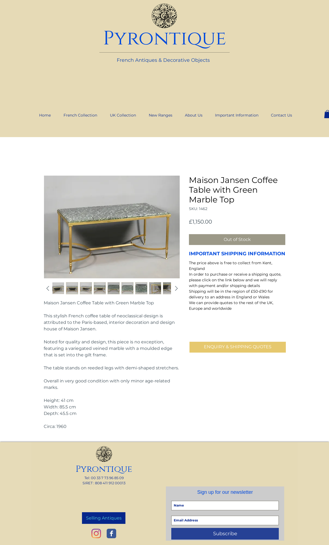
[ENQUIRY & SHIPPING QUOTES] (237, 347)
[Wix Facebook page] (111, 533)
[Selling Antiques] (103, 518)
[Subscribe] (225, 534)
